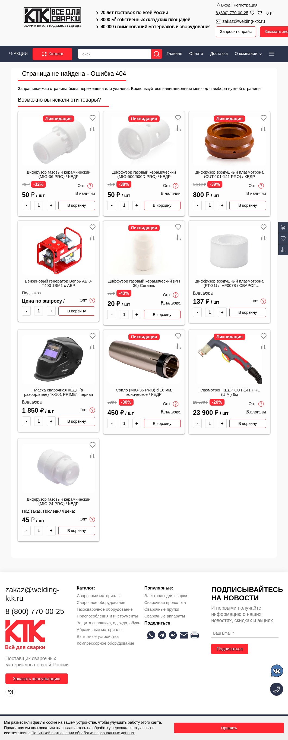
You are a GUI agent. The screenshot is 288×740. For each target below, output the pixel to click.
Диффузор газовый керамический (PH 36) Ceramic (144, 283)
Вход (223, 5)
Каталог (52, 54)
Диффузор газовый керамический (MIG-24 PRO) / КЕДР (58, 501)
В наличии (85, 193)
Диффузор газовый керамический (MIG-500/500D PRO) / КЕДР (144, 174)
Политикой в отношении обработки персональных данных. (83, 733)
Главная (174, 53)
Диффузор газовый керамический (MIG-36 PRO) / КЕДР (58, 174)
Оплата (196, 53)
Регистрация (246, 5)
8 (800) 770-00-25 (232, 12)
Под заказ (31, 292)
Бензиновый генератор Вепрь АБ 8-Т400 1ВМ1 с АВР (58, 283)
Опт (85, 186)
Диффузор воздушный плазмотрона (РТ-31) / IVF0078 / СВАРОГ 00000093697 (229, 283)
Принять (229, 728)
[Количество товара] (38, 205)
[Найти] (156, 53)
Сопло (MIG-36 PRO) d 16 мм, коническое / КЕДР (144, 392)
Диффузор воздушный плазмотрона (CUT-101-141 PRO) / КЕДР (229, 174)
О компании (249, 53)
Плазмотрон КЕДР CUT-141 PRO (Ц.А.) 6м (229, 392)
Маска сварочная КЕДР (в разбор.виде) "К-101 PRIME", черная (58, 392)
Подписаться (230, 648)
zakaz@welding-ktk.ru (244, 21)
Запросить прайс (236, 31)
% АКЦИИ (18, 53)
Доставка (219, 53)
